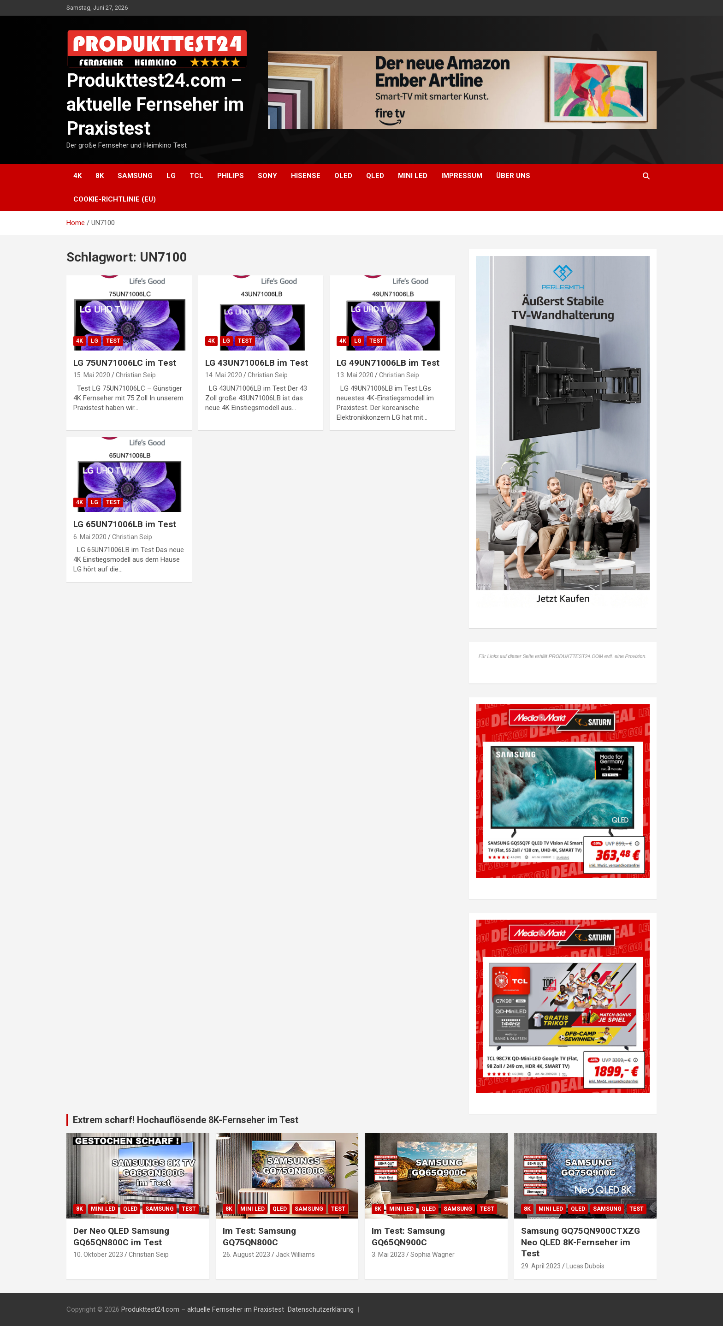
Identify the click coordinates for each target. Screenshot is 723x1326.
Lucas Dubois (585, 1266)
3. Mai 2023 (388, 1254)
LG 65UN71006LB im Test (124, 524)
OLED (343, 176)
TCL (196, 176)
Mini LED (412, 176)
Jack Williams (295, 1254)
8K (99, 176)
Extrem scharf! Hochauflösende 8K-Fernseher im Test (185, 1119)
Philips (230, 176)
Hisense (305, 176)
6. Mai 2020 (90, 537)
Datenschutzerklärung (321, 1309)
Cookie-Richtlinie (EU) (114, 199)
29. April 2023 (541, 1266)
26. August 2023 (246, 1254)
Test (113, 341)
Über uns (513, 176)
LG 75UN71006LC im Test (124, 362)
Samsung (135, 176)
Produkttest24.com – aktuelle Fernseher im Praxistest (155, 104)
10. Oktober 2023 (98, 1254)
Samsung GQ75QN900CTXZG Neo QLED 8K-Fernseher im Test (580, 1242)
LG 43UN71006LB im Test (256, 362)
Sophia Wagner (432, 1254)
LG (171, 176)
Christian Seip (136, 375)
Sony (267, 176)
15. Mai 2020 (91, 375)
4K (77, 176)
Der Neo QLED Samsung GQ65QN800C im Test (121, 1236)
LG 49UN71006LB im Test (388, 362)
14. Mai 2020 (223, 375)
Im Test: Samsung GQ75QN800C (259, 1236)
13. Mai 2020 (355, 375)
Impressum (461, 176)
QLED (375, 176)
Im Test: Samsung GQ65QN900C (408, 1236)
